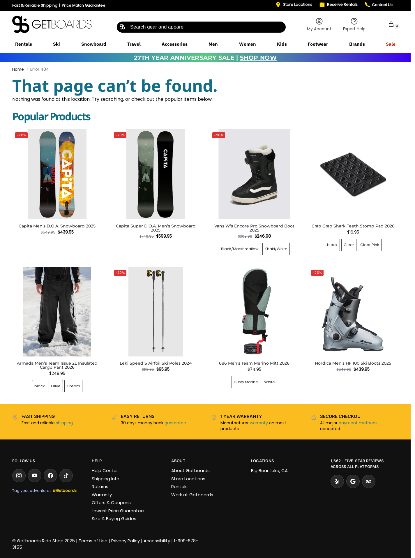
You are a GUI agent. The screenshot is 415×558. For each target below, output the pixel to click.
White (269, 382)
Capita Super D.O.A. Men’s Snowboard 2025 (156, 228)
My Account (319, 24)
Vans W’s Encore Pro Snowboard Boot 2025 (254, 228)
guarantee (175, 423)
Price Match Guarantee (83, 5)
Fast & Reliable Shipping (34, 5)
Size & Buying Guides (114, 518)
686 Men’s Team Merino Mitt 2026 (254, 363)
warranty (259, 423)
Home (18, 69)
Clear (349, 245)
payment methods (358, 423)
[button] (387, 24)
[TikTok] (66, 475)
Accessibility (157, 541)
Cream (73, 386)
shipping (64, 423)
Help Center (105, 470)
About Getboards (190, 470)
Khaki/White (276, 249)
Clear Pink (369, 245)
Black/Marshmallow (240, 249)
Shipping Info (105, 479)
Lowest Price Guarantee (118, 511)
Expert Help (354, 24)
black (332, 245)
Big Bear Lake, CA (269, 470)
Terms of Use (93, 541)
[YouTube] (34, 475)
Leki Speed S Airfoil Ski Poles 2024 (156, 363)
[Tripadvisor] (368, 481)
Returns (100, 486)
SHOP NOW (258, 57)
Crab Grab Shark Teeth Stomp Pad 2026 (353, 226)
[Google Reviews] (353, 481)
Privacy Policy (125, 541)
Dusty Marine (246, 382)
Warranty (102, 495)
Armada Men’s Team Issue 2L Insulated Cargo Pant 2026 (57, 365)
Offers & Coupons (111, 502)
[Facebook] (50, 475)
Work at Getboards (192, 495)
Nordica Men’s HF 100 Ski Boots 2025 (353, 363)
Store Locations (188, 479)
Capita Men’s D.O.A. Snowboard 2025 (57, 226)
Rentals (179, 486)
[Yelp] (337, 481)
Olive (56, 386)
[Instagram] (19, 475)
